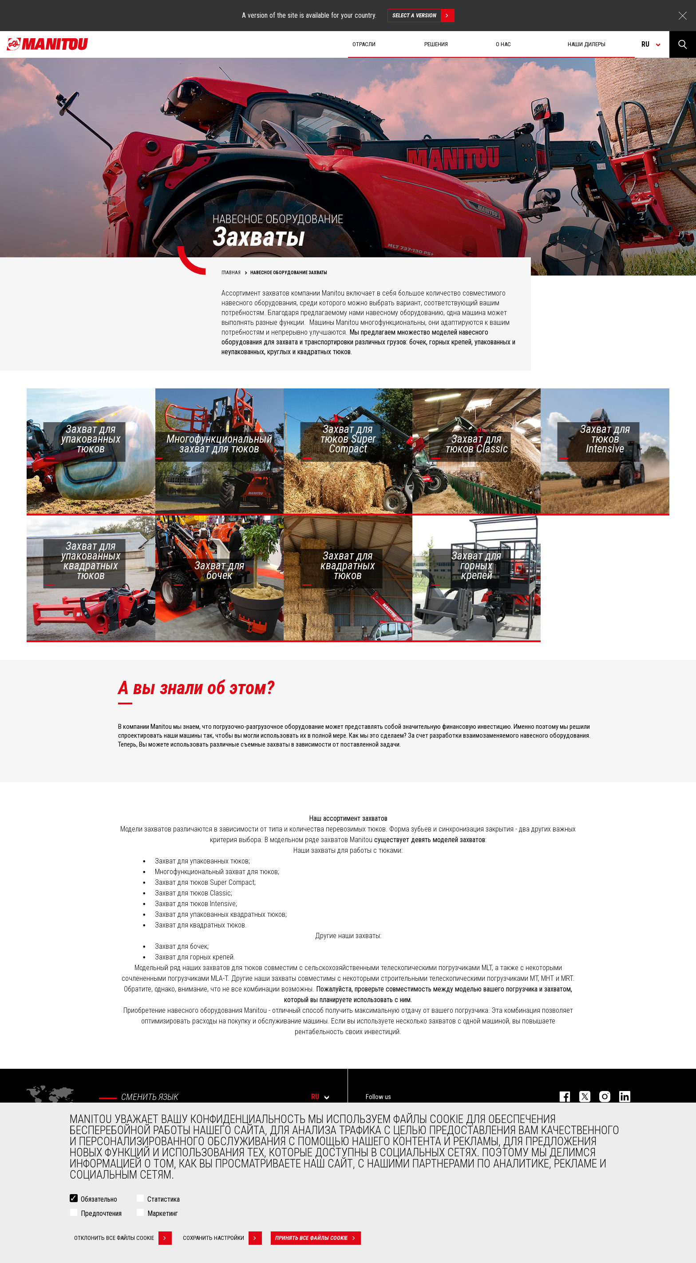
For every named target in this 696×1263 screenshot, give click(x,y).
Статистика (163, 1199)
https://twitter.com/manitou (580, 1096)
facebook (560, 1096)
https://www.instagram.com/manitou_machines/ (600, 1096)
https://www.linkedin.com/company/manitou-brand (620, 1096)
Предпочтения (101, 1213)
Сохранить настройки (222, 1238)
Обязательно (99, 1199)
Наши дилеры (586, 44)
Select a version (423, 15)
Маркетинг (162, 1213)
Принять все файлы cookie (318, 1238)
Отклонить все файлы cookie (123, 1238)
